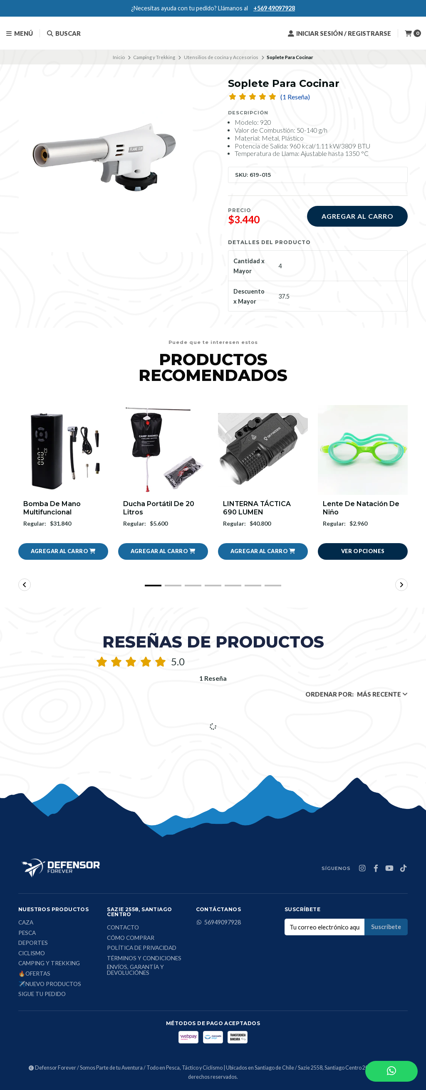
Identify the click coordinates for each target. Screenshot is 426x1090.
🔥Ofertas (34, 974)
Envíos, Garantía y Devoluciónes (135, 970)
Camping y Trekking (154, 57)
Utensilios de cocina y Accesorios (221, 57)
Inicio (119, 57)
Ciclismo (31, 954)
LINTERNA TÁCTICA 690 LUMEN (257, 508)
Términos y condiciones (144, 958)
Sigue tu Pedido (42, 994)
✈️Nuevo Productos (49, 984)
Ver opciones (363, 551)
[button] (63, 551)
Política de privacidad (141, 948)
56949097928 (218, 922)
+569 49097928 (274, 8)
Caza (25, 923)
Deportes (33, 943)
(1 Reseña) (295, 97)
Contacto (123, 928)
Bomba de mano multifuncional (52, 508)
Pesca (27, 933)
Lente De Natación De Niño (361, 508)
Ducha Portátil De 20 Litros (158, 508)
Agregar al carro (358, 216)
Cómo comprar (130, 938)
